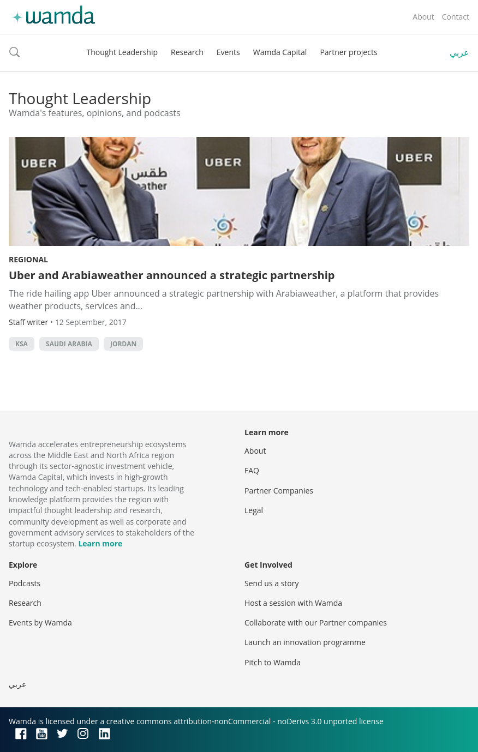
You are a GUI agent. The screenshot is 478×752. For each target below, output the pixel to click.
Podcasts (24, 583)
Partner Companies (278, 490)
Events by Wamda (40, 622)
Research (187, 52)
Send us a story (271, 583)
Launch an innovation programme (305, 642)
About (423, 16)
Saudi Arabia (69, 343)
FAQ (251, 470)
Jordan (123, 343)
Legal (253, 510)
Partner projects (348, 52)
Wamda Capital (280, 52)
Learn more (100, 543)
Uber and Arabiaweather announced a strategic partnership (172, 275)
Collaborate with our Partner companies (315, 622)
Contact (455, 16)
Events (228, 52)
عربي (459, 52)
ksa (21, 343)
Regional (28, 259)
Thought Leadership (122, 52)
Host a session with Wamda (293, 603)
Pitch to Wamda (272, 662)
